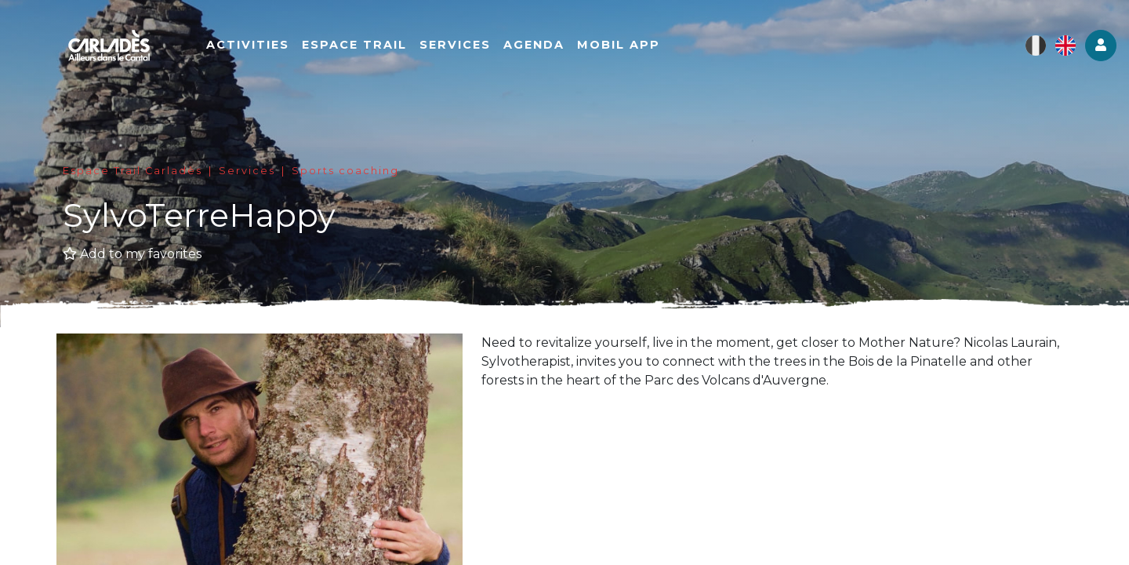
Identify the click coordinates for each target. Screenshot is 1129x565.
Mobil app (619, 45)
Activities (248, 45)
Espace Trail (355, 45)
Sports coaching (345, 171)
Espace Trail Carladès (132, 171)
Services (456, 45)
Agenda (534, 45)
